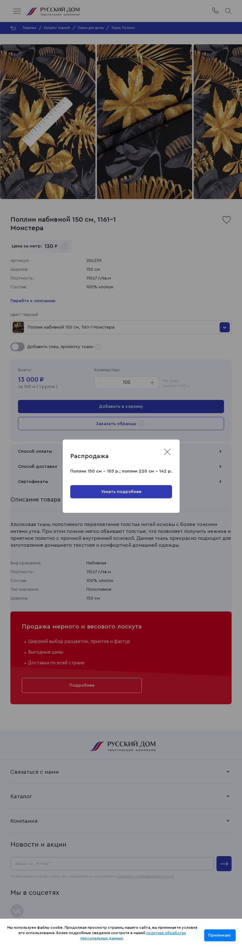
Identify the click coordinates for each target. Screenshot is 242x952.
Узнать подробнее (121, 492)
